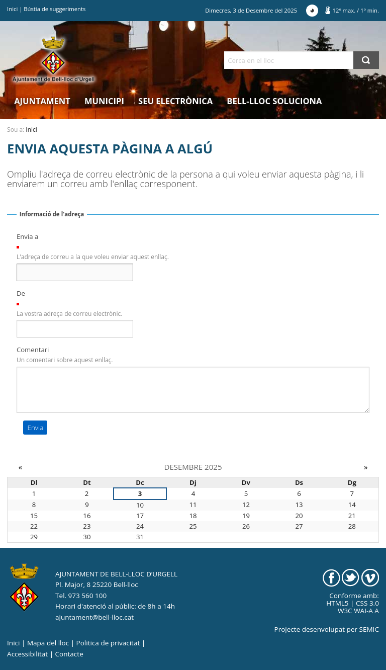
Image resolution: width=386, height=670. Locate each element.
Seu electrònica (175, 101)
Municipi (104, 101)
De (21, 293)
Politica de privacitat (108, 642)
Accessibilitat (27, 653)
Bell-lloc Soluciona (274, 101)
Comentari (33, 349)
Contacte (69, 653)
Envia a (27, 236)
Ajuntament (42, 101)
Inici (12, 9)
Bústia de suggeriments (54, 9)
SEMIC (369, 629)
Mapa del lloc (48, 642)
